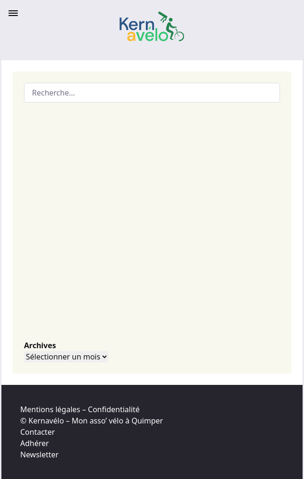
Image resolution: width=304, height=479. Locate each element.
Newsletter (39, 454)
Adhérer (34, 443)
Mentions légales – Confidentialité (80, 409)
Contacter (37, 432)
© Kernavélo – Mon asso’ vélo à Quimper (91, 420)
